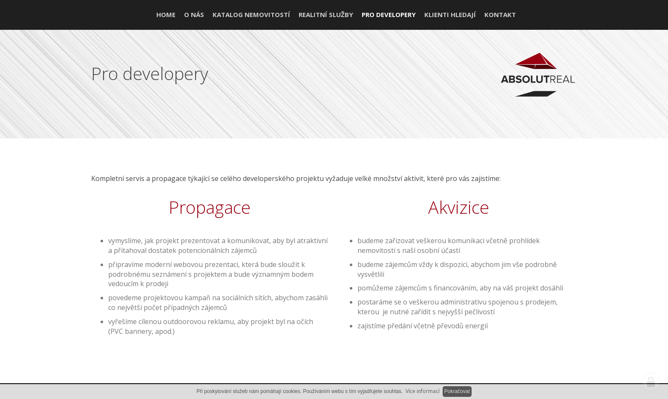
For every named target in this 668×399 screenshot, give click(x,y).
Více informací (423, 391)
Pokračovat (457, 391)
